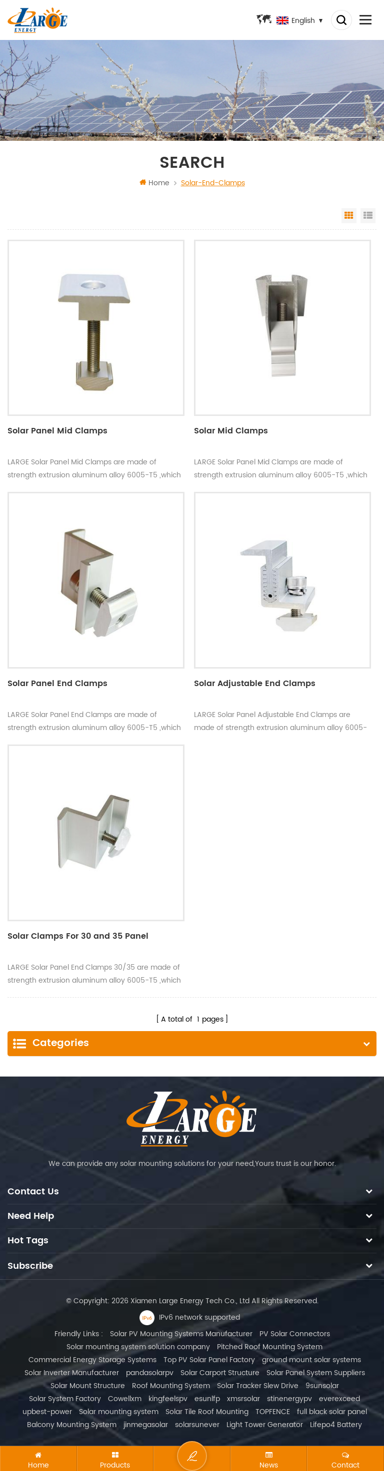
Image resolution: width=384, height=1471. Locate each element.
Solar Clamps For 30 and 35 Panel (78, 936)
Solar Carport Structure (220, 1372)
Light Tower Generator (264, 1424)
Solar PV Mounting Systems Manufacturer (181, 1333)
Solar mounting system (118, 1411)
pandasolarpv (150, 1372)
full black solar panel (332, 1411)
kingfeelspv (168, 1398)
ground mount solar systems (311, 1359)
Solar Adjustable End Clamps (255, 684)
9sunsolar (322, 1385)
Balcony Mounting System (71, 1424)
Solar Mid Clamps (231, 431)
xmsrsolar (243, 1398)
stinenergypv (289, 1398)
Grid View (349, 215)
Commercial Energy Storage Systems (92, 1359)
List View (368, 215)
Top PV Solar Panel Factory (209, 1359)
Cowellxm (125, 1398)
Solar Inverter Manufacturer (71, 1372)
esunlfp (207, 1398)
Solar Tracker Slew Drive (257, 1385)
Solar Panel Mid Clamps (58, 431)
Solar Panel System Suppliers (315, 1372)
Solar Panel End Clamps (58, 684)
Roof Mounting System (171, 1385)
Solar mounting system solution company (138, 1346)
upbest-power (47, 1411)
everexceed (339, 1398)
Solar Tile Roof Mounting (207, 1411)
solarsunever (197, 1424)
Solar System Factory (65, 1398)
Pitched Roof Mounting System (269, 1346)
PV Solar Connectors (295, 1333)
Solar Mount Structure (87, 1385)
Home (155, 183)
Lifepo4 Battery (336, 1424)
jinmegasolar (146, 1424)
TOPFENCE (273, 1411)
